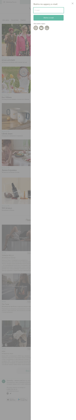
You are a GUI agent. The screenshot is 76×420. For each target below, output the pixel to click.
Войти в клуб (49, 18)
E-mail (37, 10)
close (72, 3)
